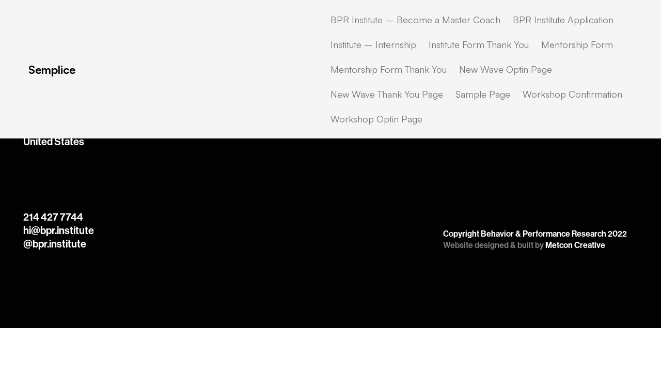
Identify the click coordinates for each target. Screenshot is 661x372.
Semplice (51, 69)
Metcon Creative (575, 245)
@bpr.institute (54, 244)
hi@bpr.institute (58, 230)
